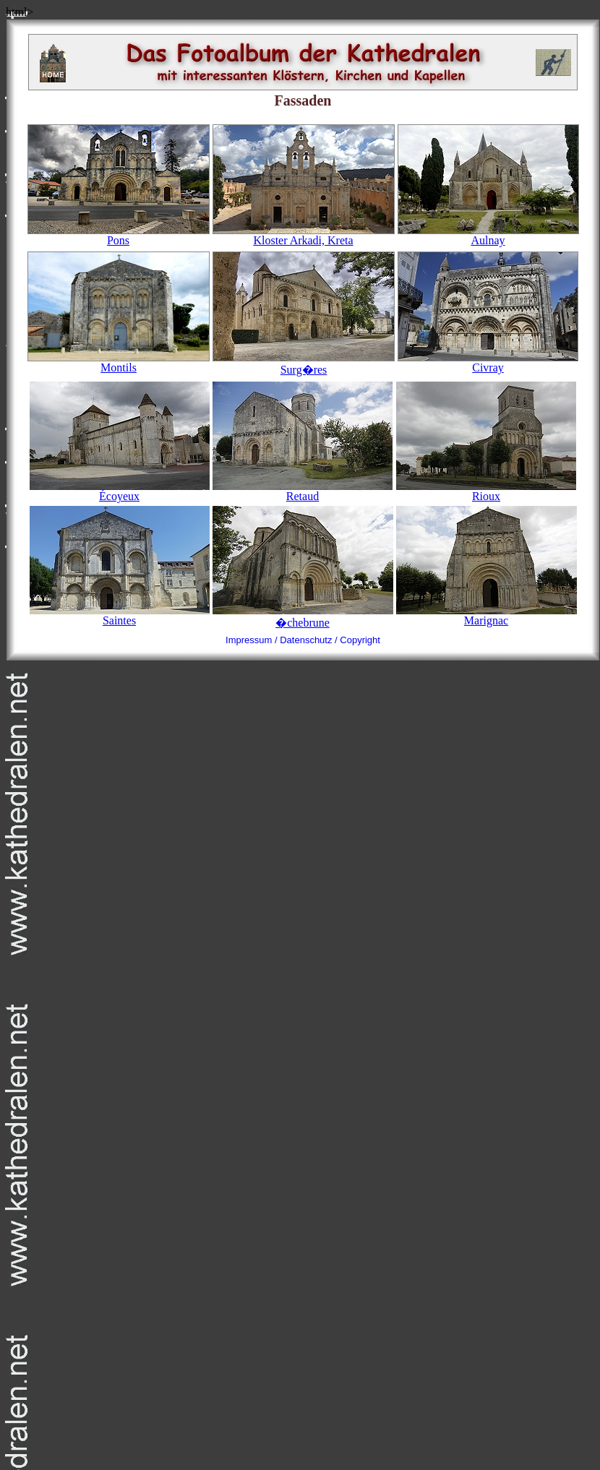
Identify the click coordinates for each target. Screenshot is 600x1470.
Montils (118, 362)
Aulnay (488, 235)
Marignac (486, 620)
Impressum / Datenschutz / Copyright (303, 640)
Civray (488, 362)
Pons (118, 235)
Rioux (486, 496)
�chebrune (302, 622)
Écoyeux (119, 496)
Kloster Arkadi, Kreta (304, 235)
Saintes (119, 620)
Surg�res (304, 363)
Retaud (302, 496)
